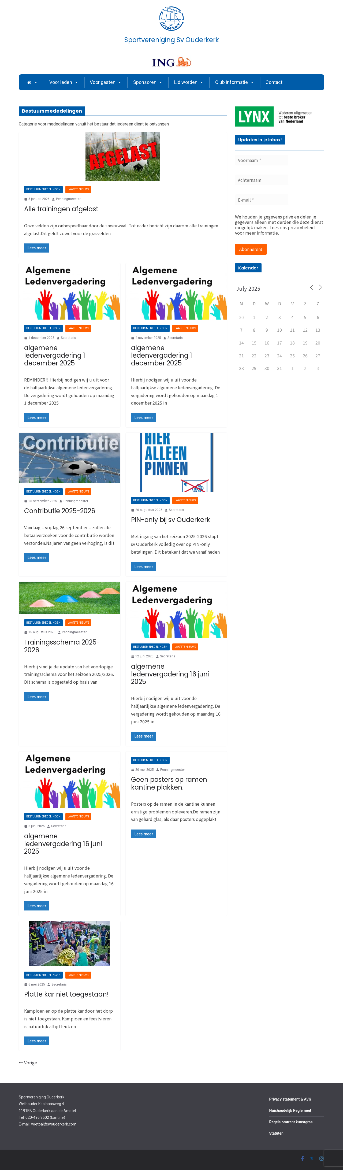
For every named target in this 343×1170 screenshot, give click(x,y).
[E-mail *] (262, 199)
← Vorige (28, 1062)
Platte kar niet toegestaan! (66, 994)
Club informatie (234, 82)
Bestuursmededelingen (43, 189)
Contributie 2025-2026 (59, 510)
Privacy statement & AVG (290, 1099)
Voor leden (64, 82)
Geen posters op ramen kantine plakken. (169, 783)
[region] (279, 116)
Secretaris (68, 338)
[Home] (32, 82)
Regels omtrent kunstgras (291, 1122)
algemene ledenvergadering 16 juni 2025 (170, 674)
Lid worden (189, 82)
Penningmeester (68, 199)
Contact (274, 82)
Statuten (276, 1133)
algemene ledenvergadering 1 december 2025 (54, 355)
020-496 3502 (37, 1117)
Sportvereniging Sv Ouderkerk (171, 39)
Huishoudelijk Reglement (290, 1110)
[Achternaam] (262, 180)
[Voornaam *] (262, 160)
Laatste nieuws (78, 189)
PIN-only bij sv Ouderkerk (170, 519)
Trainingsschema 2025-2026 (62, 646)
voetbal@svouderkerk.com (53, 1124)
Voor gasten (106, 82)
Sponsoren (148, 82)
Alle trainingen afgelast (61, 209)
